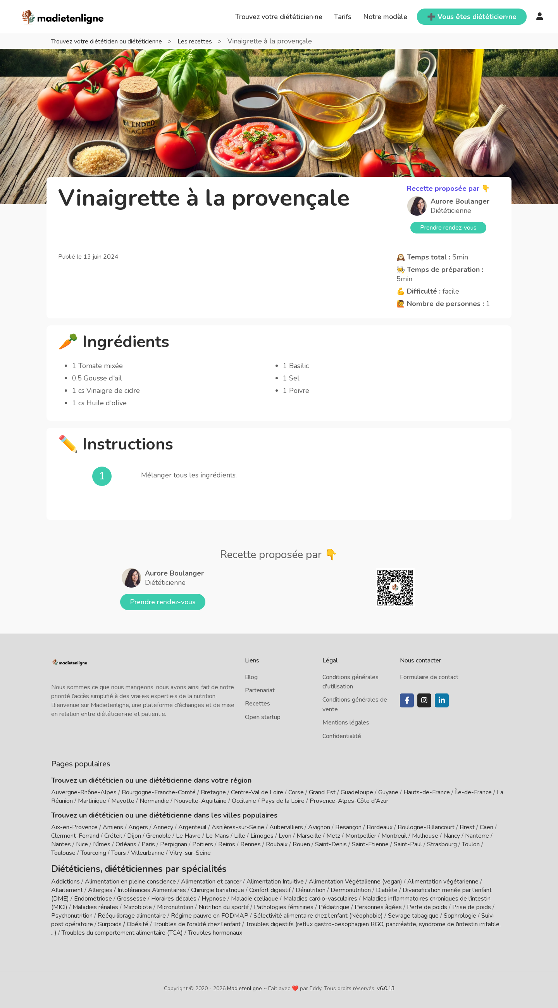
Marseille (308, 836)
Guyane (388, 792)
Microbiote (138, 904)
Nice (82, 844)
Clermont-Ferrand (75, 836)
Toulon (471, 844)
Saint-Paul (408, 844)
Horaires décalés (173, 896)
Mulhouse (425, 836)
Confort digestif (270, 887)
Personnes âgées (378, 904)
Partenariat (260, 690)
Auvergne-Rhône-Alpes (84, 792)
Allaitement (67, 887)
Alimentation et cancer (211, 879)
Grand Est (322, 792)
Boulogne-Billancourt (426, 827)
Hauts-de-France (426, 792)
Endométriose (93, 896)
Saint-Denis (331, 844)
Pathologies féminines (283, 904)
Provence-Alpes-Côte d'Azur (349, 801)
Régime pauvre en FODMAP (209, 913)
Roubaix (277, 844)
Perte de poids (427, 904)
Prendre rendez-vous (448, 227)
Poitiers (202, 844)
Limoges (262, 836)
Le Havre (188, 836)
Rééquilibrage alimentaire (132, 913)
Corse (296, 792)
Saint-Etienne (370, 844)
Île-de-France (473, 792)
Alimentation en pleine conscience (130, 879)
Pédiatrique (334, 904)
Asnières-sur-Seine (238, 827)
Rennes (250, 844)
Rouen (301, 844)
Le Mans (217, 836)
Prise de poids (471, 904)
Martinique (92, 801)
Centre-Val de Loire (257, 792)
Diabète (387, 887)
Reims (226, 844)
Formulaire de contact (429, 677)
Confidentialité (341, 736)
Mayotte (122, 801)
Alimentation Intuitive (275, 879)
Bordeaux (380, 827)
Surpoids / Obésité (123, 921)
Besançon (348, 827)
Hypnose (214, 896)
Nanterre (477, 836)
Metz (333, 836)
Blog (251, 677)
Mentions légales (345, 722)
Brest (467, 827)
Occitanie (244, 801)
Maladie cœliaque (254, 896)
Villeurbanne (147, 853)
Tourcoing (93, 853)
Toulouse (63, 853)
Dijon (134, 836)
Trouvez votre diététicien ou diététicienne (117, 41)
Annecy (163, 827)
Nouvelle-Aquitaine (200, 801)
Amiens (113, 827)
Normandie (154, 801)
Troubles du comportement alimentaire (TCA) (122, 930)
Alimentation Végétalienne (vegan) (355, 879)
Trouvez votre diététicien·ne (278, 16)
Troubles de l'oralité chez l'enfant (197, 921)
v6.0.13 (385, 985)
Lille (239, 836)
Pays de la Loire (283, 801)
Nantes (61, 844)
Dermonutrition (351, 887)
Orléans (125, 844)
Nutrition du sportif (223, 904)
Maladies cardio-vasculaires (320, 896)
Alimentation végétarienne (443, 879)
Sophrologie (460, 913)
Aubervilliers (286, 827)
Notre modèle (385, 16)
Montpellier (360, 836)
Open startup (263, 717)
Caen (486, 827)
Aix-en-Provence (74, 827)
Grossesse (131, 896)
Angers (138, 827)
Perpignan (173, 844)
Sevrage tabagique (413, 913)
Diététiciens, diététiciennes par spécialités (120, 867)
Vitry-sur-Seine (190, 853)
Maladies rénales (95, 904)
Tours (118, 853)
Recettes (257, 703)
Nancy (451, 836)
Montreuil (394, 836)
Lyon (285, 836)
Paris (148, 844)
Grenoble (158, 836)
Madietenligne (244, 985)
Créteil (113, 836)
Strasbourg (442, 844)
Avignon (319, 827)
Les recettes (216, 41)
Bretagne (213, 792)
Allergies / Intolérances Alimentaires (137, 887)
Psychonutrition (72, 913)
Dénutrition (311, 887)
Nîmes (101, 844)
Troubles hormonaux (215, 930)
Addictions (65, 879)
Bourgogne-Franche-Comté (159, 792)
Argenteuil (192, 827)
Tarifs (342, 16)
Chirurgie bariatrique (217, 887)
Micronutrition (175, 904)
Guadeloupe (357, 792)
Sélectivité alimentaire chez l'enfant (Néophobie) (318, 913)
